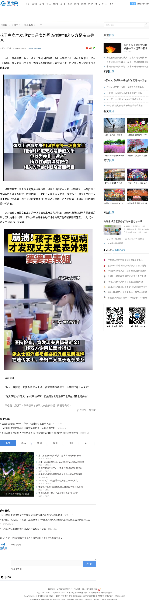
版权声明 (51, 589)
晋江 (48, 4)
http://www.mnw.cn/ (35, 48)
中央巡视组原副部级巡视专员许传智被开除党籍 (60, 474)
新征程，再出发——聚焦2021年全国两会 (125, 239)
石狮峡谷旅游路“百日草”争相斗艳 (137, 135)
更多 (111, 4)
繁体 (147, 4)
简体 (143, 4)
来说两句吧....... (53, 551)
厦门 (62, 4)
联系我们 (68, 589)
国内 (76, 4)
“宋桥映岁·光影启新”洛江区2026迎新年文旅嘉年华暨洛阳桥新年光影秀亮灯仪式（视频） (137, 183)
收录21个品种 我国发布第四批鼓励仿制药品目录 (60, 487)
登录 (13, 569)
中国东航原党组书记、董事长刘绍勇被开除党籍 (60, 468)
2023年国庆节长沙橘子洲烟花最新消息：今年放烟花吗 (28, 428)
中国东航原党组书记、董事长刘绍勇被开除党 (127, 66)
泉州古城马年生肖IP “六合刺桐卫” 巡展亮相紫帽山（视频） (113, 203)
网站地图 (85, 589)
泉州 (41, 4)
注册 (139, 4)
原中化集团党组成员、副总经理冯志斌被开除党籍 (61, 462)
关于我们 (60, 589)
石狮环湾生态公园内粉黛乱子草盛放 (114, 156)
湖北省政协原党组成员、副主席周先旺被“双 (127, 58)
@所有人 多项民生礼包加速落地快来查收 (125, 80)
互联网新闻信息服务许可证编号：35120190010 (106, 596)
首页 (27, 4)
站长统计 (108, 593)
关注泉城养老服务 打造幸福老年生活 (123, 221)
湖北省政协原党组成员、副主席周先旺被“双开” (60, 455)
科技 (104, 4)
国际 (83, 4)
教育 (90, 4)
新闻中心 (15, 25)
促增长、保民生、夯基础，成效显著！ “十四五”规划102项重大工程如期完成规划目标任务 (45, 520)
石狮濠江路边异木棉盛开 (137, 156)
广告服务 (77, 589)
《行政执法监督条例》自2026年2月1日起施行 (23, 529)
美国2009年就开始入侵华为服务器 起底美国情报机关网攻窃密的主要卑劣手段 (39, 433)
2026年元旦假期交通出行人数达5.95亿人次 (58, 480)
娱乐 (97, 4)
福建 (69, 4)
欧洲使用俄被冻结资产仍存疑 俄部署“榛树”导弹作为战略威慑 (31, 515)
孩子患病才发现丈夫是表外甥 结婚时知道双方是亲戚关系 (34, 538)
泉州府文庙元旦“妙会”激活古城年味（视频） (137, 203)
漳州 (55, 4)
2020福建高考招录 (115, 243)
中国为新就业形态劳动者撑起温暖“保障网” (58, 493)
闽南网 (4, 25)
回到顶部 (93, 589)
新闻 (34, 4)
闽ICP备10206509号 (80, 596)
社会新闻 (28, 25)
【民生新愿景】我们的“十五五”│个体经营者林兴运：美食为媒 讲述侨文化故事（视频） (114, 183)
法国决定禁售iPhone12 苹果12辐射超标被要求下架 (26, 423)
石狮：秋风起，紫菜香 (113, 135)
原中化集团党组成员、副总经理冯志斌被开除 (127, 62)
